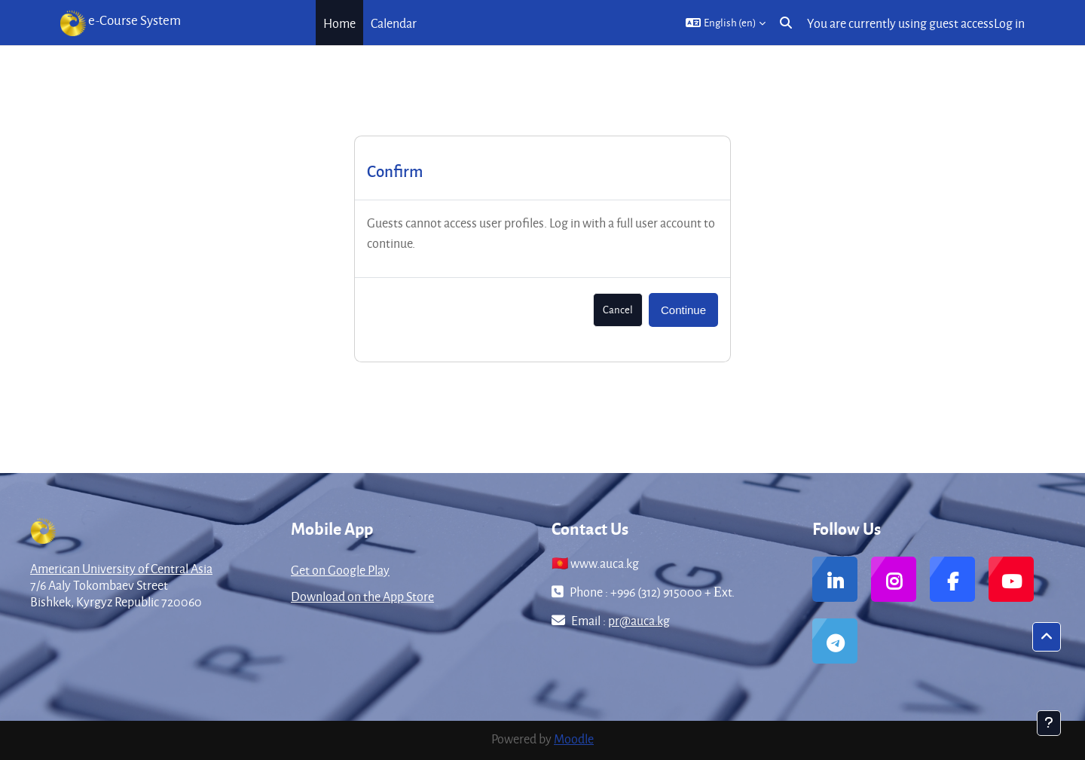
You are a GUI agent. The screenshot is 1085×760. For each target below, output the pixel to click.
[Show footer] (1049, 723)
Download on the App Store (362, 596)
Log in (1009, 23)
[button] (726, 22)
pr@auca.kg (639, 620)
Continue (683, 310)
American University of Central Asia (121, 568)
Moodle (574, 738)
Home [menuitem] (339, 23)
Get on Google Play (340, 569)
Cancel (618, 309)
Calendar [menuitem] (394, 23)
